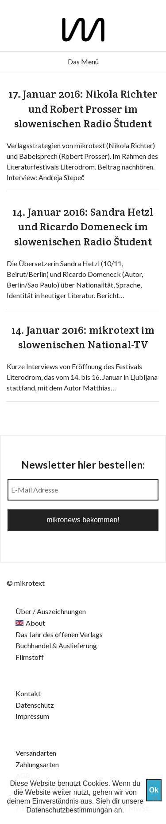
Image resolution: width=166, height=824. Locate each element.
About (35, 623)
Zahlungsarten (37, 764)
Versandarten (35, 753)
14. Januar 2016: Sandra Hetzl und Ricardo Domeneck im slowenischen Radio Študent (83, 226)
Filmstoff (29, 657)
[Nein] (155, 798)
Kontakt (28, 693)
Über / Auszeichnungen (50, 611)
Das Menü (83, 61)
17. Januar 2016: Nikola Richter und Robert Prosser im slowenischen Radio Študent (83, 108)
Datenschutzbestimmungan (69, 810)
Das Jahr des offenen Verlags (59, 634)
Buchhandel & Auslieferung (56, 645)
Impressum (32, 716)
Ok (153, 790)
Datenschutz (34, 705)
